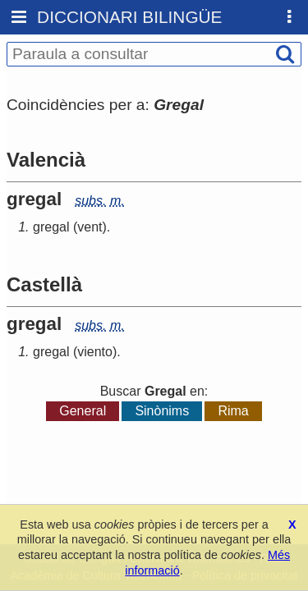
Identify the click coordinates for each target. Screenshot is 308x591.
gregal (51, 227)
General (82, 411)
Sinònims (162, 411)
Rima (233, 411)
